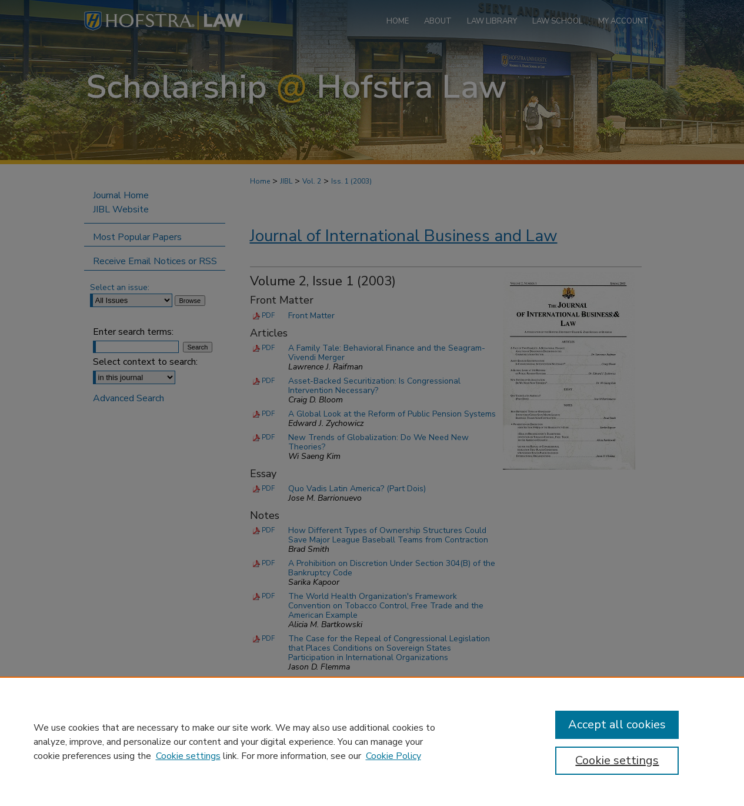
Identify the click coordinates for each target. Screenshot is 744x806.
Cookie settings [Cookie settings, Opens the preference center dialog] (617, 760)
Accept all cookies (617, 724)
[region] (372, 741)
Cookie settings (188, 756)
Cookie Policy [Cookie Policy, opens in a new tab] (393, 756)
